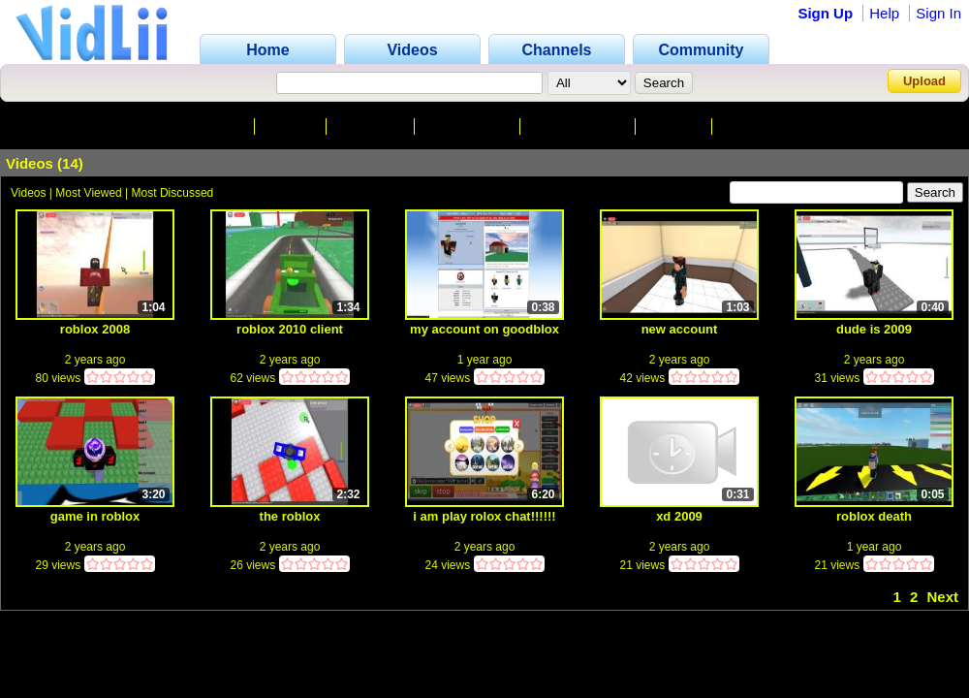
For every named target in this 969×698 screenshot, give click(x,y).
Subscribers (468, 126)
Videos (292, 126)
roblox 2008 (95, 329)
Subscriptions (579, 126)
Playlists (754, 126)
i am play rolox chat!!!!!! (484, 516)
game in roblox (95, 516)
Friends (675, 126)
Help (884, 13)
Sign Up (825, 13)
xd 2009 (679, 516)
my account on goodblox (484, 329)
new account (679, 329)
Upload (924, 81)
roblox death (874, 516)
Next (942, 596)
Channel (215, 126)
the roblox (290, 516)
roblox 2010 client (289, 329)
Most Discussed (173, 193)
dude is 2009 (874, 329)
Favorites (373, 126)
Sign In (938, 13)
